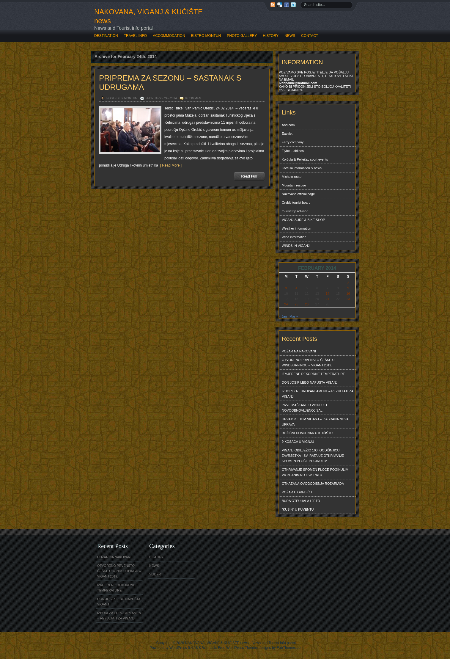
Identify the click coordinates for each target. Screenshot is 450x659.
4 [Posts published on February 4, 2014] (296, 288)
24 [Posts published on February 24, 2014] (286, 304)
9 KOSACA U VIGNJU (298, 441)
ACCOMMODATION (169, 36)
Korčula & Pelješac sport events (305, 159)
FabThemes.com (290, 648)
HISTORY (271, 36)
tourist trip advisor (295, 211)
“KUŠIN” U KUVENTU (298, 509)
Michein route (291, 176)
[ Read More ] (170, 165)
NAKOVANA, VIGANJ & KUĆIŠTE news (148, 16)
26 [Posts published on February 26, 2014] (307, 304)
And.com (288, 125)
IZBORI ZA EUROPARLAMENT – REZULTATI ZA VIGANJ (317, 393)
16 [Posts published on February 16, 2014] (348, 293)
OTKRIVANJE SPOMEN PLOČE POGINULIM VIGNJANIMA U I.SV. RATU (315, 472)
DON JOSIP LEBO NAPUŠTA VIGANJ (310, 382)
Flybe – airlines (293, 151)
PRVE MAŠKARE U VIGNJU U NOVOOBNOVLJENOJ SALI (304, 407)
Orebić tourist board (296, 202)
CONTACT (309, 36)
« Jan (283, 316)
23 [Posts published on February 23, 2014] (348, 299)
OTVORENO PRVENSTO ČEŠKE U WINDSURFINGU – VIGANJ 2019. (308, 362)
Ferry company (292, 142)
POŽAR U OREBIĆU (297, 492)
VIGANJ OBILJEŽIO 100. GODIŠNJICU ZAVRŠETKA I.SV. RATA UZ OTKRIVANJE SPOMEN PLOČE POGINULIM (313, 455)
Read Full (249, 176)
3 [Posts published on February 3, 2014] (286, 288)
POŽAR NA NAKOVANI (299, 351)
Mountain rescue (294, 185)
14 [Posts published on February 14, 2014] (327, 293)
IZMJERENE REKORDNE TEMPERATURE (313, 374)
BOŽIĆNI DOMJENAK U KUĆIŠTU (307, 433)
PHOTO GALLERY (242, 36)
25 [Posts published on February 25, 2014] (296, 304)
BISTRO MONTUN (206, 36)
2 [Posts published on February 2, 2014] (348, 283)
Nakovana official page (298, 194)
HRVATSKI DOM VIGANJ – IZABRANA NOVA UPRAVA (315, 421)
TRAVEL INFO (135, 36)
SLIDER (155, 574)
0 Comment (194, 98)
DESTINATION (106, 36)
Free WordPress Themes (238, 648)
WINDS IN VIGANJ (296, 245)
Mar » (293, 316)
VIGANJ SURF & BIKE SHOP (303, 220)
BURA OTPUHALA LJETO (301, 501)
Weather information (296, 228)
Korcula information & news (302, 168)
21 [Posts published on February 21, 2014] (327, 299)
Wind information (294, 237)
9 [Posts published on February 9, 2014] (348, 288)
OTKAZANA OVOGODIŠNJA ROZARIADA (313, 483)
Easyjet (287, 133)
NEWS (289, 36)
